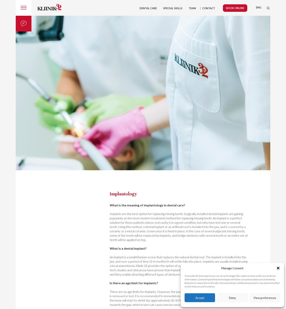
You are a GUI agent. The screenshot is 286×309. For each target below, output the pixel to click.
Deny (232, 298)
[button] (278, 268)
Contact (208, 8)
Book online (235, 8)
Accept (199, 298)
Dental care (148, 8)
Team (192, 8)
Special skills (172, 8)
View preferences (264, 298)
